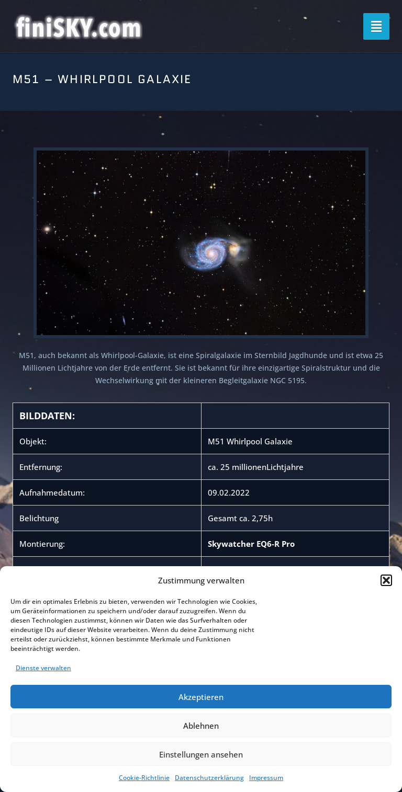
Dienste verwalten (43, 667)
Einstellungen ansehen (201, 754)
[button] (386, 580)
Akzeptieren (201, 697)
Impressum (266, 777)
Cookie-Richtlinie (144, 777)
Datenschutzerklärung (209, 777)
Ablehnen (201, 725)
